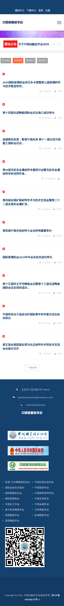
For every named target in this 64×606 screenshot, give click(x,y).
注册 (47, 10)
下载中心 (31, 10)
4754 (59, 91)
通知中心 (19, 10)
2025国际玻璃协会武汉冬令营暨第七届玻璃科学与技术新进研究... (31, 84)
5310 (59, 118)
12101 (59, 353)
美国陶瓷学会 (12, 521)
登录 (40, 10)
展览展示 (42, 60)
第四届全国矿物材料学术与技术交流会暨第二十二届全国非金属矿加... (31, 202)
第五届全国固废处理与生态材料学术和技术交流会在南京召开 (31, 346)
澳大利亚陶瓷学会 (14, 510)
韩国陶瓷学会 (12, 515)
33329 (58, 209)
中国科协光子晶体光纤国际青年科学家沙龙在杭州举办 (31, 316)
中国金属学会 (42, 504)
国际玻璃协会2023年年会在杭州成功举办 (27, 257)
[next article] (53, 44)
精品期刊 (30, 60)
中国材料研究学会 (44, 493)
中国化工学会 (12, 504)
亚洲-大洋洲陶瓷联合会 (17, 482)
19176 (59, 262)
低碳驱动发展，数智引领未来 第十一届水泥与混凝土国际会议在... (32, 141)
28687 (58, 293)
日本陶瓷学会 (42, 510)
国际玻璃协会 (12, 499)
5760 (59, 148)
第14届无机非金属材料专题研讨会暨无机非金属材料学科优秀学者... (31, 172)
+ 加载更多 (32, 367)
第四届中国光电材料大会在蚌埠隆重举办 (27, 231)
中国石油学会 (42, 499)
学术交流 (18, 60)
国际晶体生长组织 (14, 488)
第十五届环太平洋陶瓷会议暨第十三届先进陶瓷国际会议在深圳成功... (31, 286)
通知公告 (10, 44)
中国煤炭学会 (42, 488)
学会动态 (6, 60)
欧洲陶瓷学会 (42, 515)
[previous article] (59, 44)
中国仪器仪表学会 (44, 482)
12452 (59, 323)
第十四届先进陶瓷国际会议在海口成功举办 (28, 113)
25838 (58, 235)
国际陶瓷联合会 (13, 493)
